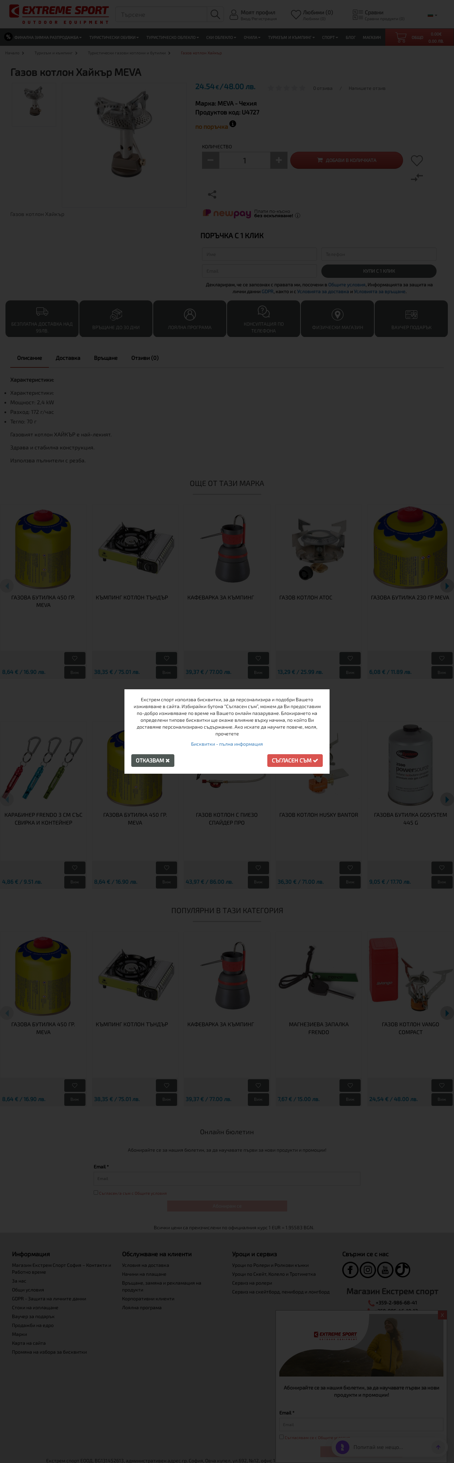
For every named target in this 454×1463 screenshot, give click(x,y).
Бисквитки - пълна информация (227, 744)
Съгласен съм (295, 760)
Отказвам (153, 760)
